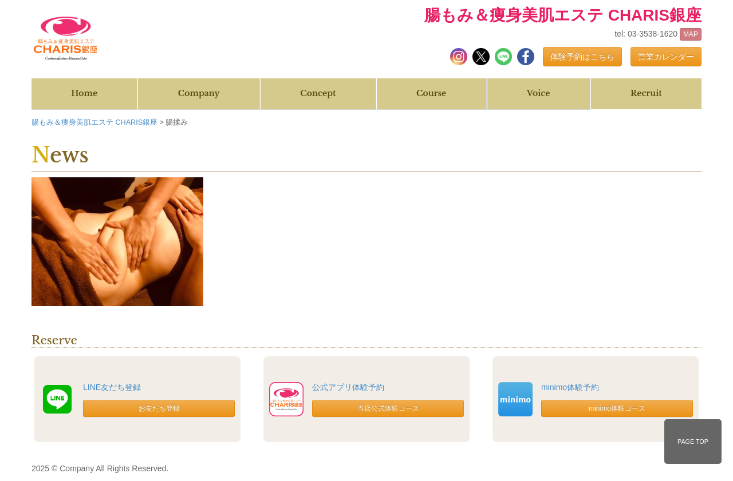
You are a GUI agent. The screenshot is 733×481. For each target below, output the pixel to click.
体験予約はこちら (582, 56)
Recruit (646, 93)
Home (84, 93)
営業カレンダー (666, 56)
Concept (318, 93)
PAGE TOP (692, 441)
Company (199, 93)
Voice (538, 93)
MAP (690, 34)
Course (431, 93)
